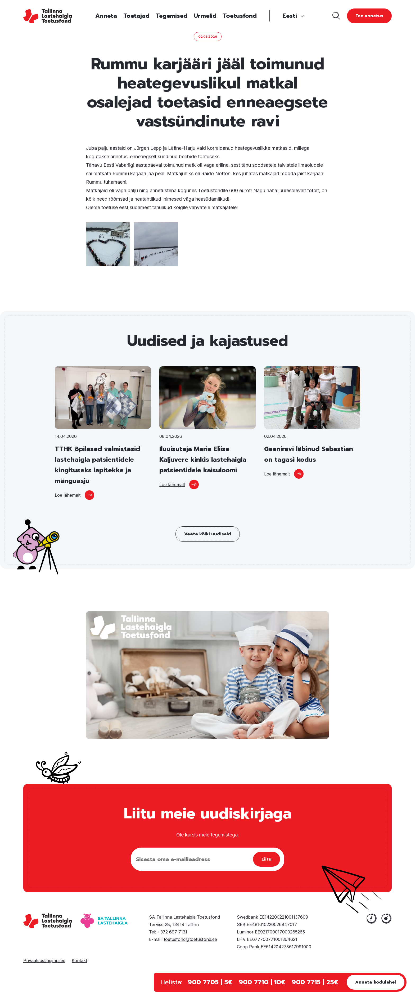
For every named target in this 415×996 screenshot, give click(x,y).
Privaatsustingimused (44, 960)
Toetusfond (240, 15)
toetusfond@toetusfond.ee (190, 939)
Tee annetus (369, 16)
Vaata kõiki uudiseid (207, 534)
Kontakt (79, 960)
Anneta (106, 15)
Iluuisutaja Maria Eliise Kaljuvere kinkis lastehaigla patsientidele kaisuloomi (202, 459)
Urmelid (205, 15)
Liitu (266, 859)
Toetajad (136, 15)
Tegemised (171, 15)
